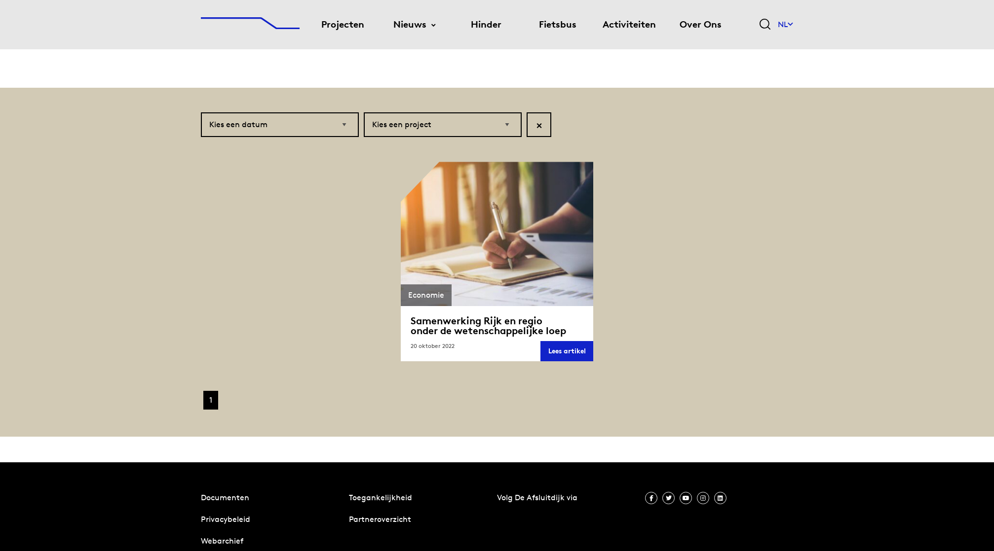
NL (785, 24)
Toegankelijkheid (380, 497)
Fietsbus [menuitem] (557, 24)
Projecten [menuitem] (342, 24)
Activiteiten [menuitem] (629, 24)
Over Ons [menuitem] (701, 24)
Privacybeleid (225, 519)
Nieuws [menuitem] (409, 24)
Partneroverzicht (380, 519)
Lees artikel (570, 353)
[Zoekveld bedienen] (765, 25)
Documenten (225, 497)
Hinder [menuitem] (486, 24)
